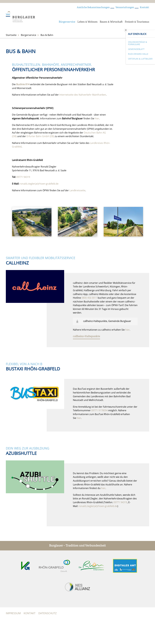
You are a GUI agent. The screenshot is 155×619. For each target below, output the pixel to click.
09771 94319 (23, 177)
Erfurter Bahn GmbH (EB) (40, 136)
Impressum (13, 613)
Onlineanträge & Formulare (137, 43)
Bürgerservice (67, 21)
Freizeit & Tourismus (137, 21)
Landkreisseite (77, 190)
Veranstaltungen (124, 7)
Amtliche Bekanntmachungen (93, 7)
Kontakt (144, 7)
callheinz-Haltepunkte (86, 336)
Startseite (11, 35)
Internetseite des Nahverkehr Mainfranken (82, 94)
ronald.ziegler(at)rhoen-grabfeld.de (39, 183)
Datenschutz (47, 613)
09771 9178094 (99, 410)
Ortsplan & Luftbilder (140, 58)
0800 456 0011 (89, 297)
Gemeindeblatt (136, 49)
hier (97, 118)
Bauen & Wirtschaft (111, 21)
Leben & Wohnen (87, 21)
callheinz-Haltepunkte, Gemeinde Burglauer (107, 321)
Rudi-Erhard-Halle (138, 54)
